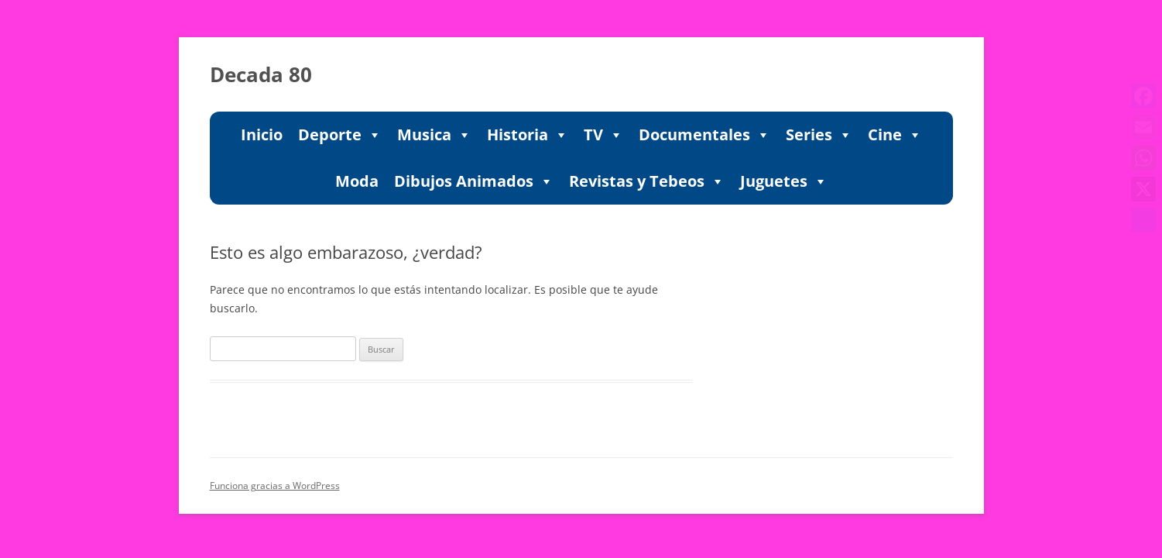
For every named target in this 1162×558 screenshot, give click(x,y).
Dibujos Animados (474, 181)
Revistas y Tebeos (647, 181)
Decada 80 (261, 74)
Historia (527, 135)
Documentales (704, 135)
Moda (357, 180)
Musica (434, 135)
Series (819, 135)
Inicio (262, 134)
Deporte (340, 135)
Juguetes (784, 181)
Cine (895, 135)
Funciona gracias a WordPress (275, 485)
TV (603, 135)
